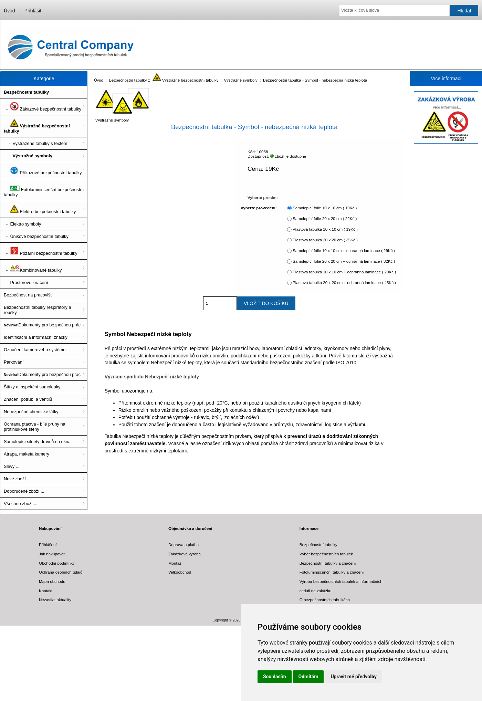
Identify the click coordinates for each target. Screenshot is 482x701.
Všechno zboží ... (21, 503)
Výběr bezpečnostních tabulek (326, 554)
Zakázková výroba (184, 554)
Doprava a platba (183, 544)
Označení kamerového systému (34, 349)
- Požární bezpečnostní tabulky (40, 251)
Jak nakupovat (52, 554)
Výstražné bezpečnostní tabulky (186, 80)
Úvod (9, 10)
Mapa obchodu (52, 581)
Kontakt (45, 590)
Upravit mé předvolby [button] (353, 676)
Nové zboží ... (17, 478)
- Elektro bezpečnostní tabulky (40, 209)
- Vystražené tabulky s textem (35, 143)
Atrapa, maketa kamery (26, 454)
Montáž (174, 563)
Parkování (13, 362)
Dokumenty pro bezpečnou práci (43, 324)
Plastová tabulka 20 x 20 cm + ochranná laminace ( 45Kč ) (344, 282)
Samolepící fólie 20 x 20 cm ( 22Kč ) (325, 218)
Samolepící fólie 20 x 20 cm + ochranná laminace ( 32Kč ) (344, 261)
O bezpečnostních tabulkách (325, 599)
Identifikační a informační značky (35, 337)
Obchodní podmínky (57, 563)
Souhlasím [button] (274, 676)
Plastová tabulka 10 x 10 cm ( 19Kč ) (325, 229)
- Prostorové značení (26, 282)
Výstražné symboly (241, 80)
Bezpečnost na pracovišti (28, 294)
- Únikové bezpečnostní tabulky (36, 236)
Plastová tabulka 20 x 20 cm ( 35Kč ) (325, 240)
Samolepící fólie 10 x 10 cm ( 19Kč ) (325, 208)
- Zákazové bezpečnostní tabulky (42, 107)
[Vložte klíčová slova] (394, 10)
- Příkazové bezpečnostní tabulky (43, 170)
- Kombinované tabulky (33, 268)
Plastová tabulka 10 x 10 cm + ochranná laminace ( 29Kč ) (344, 272)
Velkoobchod (179, 572)
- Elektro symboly (22, 224)
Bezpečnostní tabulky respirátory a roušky (37, 310)
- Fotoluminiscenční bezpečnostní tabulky (44, 189)
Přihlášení (48, 544)
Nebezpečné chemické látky (31, 411)
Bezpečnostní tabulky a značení (328, 563)
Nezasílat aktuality (55, 599)
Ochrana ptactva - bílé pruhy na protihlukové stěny (34, 426)
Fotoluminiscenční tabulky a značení (332, 572)
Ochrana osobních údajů (60, 572)
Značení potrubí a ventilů (28, 399)
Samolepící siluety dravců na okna (37, 441)
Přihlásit (32, 10)
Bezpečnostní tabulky (128, 80)
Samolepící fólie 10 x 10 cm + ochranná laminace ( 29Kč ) (344, 250)
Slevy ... (11, 466)
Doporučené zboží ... (24, 491)
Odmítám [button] (308, 676)
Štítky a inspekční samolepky (32, 386)
